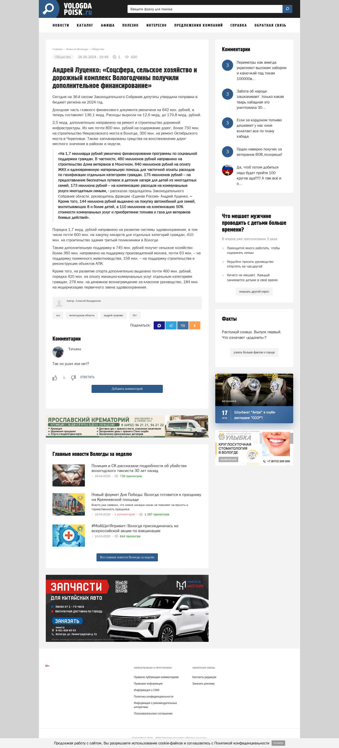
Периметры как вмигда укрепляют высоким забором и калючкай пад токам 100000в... (261, 70)
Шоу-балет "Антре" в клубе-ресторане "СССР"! (254, 415)
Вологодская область (81, 315)
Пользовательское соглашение (153, 713)
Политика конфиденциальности (153, 696)
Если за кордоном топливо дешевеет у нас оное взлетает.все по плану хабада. (259, 128)
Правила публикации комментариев (156, 677)
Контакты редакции (204, 677)
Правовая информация (148, 683)
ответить (87, 377)
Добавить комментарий (127, 388)
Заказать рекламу (203, 683)
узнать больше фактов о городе (254, 352)
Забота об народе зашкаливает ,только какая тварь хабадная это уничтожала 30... (260, 99)
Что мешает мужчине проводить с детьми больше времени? (254, 223)
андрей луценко (113, 315)
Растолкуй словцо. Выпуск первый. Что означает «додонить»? (251, 334)
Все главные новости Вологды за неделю (127, 557)
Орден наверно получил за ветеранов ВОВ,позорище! (259, 152)
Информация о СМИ (146, 690)
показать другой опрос (254, 291)
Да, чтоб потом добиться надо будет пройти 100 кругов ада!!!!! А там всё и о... (259, 175)
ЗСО (58, 315)
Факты (229, 319)
